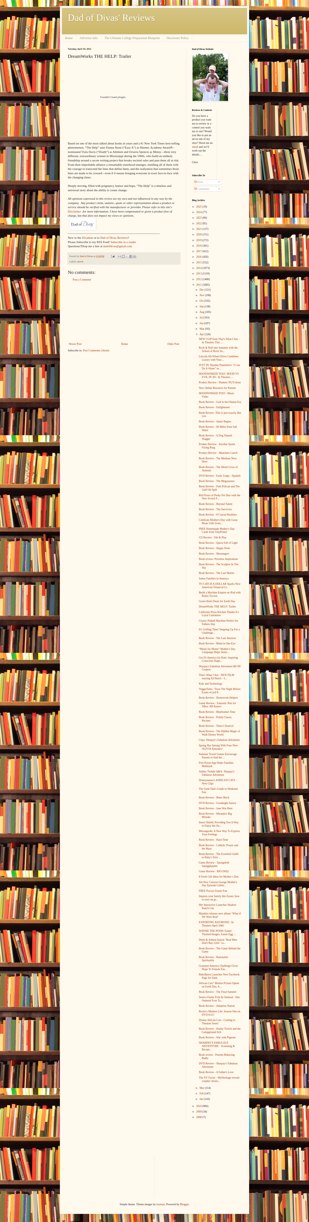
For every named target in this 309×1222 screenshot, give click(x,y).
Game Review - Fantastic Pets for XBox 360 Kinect (217, 705)
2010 (199, 1106)
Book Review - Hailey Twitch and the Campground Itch (220, 1030)
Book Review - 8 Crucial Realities (218, 514)
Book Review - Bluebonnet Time (217, 711)
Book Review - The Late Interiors (217, 638)
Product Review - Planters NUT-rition (220, 382)
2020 (199, 234)
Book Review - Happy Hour (214, 548)
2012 (199, 279)
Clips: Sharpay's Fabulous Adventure (219, 739)
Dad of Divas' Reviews (111, 17)
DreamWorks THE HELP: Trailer (217, 606)
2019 (199, 240)
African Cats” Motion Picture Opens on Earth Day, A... (219, 985)
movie (80, 261)
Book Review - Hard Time (213, 839)
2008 (199, 1117)
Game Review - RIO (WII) (214, 871)
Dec (202, 289)
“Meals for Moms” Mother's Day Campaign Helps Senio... (217, 650)
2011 (199, 284)
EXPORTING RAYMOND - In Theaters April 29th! (216, 924)
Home (69, 38)
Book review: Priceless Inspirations (218, 559)
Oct (201, 300)
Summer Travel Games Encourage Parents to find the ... (218, 756)
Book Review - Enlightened (214, 407)
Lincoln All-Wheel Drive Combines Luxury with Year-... (218, 358)
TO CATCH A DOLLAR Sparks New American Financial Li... (220, 585)
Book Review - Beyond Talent (215, 503)
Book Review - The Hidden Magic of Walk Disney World (219, 733)
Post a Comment (82, 279)
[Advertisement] (124, 312)
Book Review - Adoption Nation (217, 1005)
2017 (199, 251)
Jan (201, 1099)
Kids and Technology (210, 683)
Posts (198, 182)
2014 (199, 268)
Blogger (184, 1204)
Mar (202, 1087)
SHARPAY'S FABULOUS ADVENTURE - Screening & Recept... (217, 1046)
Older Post (173, 343)
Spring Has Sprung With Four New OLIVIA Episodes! (218, 747)
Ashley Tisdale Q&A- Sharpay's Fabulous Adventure (216, 773)
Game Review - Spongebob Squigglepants (214, 864)
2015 (199, 262)
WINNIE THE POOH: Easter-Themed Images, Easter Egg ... (217, 932)
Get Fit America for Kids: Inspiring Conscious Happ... (218, 659)
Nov (202, 295)
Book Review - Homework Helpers (218, 697)
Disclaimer (74, 211)
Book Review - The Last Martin (216, 573)
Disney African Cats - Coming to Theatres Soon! (217, 1022)
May (202, 328)
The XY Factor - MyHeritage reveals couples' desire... (219, 1079)
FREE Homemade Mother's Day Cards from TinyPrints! (217, 530)
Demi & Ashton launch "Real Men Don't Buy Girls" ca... (218, 941)
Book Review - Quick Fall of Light (218, 542)
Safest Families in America (214, 578)
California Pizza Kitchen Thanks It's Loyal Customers (219, 614)
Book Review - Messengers (214, 553)
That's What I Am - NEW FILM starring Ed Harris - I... (216, 677)
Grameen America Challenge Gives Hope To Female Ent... (218, 967)
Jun (201, 323)
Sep (201, 306)
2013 (199, 273)
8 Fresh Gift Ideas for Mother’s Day (219, 876)
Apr (201, 334)
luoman (160, 1204)
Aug (202, 312)
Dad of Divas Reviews (114, 237)
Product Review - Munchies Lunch (218, 452)
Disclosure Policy (178, 38)
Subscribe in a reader (123, 242)
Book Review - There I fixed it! (216, 725)
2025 (199, 206)
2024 (199, 212)
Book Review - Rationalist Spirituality (213, 959)
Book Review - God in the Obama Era (220, 401)
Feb (201, 1093)
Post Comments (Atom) (96, 350)
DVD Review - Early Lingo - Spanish (220, 475)
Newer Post (75, 343)
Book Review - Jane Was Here (216, 808)
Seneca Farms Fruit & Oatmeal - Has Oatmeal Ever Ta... (219, 999)
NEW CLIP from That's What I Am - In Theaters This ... (219, 341)
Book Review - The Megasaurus (217, 481)
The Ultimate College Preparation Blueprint (132, 38)
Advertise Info (88, 38)
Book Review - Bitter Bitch (214, 797)
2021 (199, 228)
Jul (201, 317)
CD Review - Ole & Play (212, 537)
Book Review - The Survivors (215, 509)
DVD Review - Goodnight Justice (217, 803)
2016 (199, 256)
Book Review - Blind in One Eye (217, 643)
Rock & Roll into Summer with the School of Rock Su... (218, 349)
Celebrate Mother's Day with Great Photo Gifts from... (218, 521)
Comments (201, 188)
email (195, 146)
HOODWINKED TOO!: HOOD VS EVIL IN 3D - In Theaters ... (219, 375)
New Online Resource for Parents (217, 387)
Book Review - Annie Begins (215, 421)
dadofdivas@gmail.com (117, 246)
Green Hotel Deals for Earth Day (217, 601)
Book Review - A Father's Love (216, 1072)
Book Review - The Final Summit (217, 991)
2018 (199, 245)
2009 (199, 1111)
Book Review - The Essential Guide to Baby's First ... (219, 855)
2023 (199, 217)
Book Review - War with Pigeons (217, 1037)
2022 (199, 223)
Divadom (87, 237)
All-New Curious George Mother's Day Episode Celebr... (218, 884)
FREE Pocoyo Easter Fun (213, 890)
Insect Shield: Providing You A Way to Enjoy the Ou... (219, 824)
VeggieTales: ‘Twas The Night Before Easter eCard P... (220, 691)
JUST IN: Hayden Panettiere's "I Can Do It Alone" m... (219, 367)
